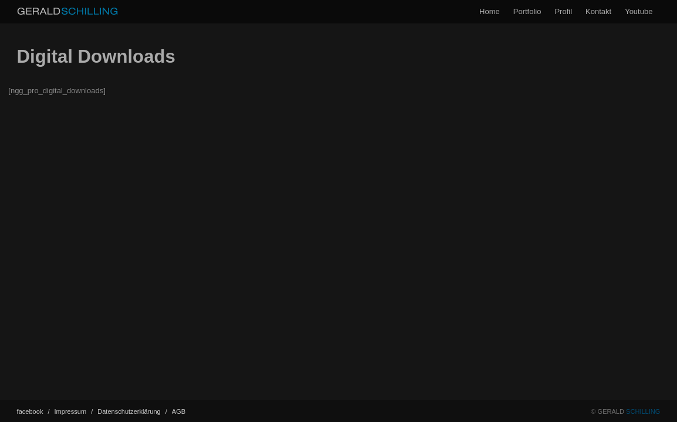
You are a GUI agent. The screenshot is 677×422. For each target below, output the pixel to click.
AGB (178, 411)
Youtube (638, 11)
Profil (563, 11)
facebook (33, 411)
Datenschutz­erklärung (132, 411)
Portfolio (527, 11)
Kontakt (598, 11)
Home (489, 11)
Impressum (74, 411)
